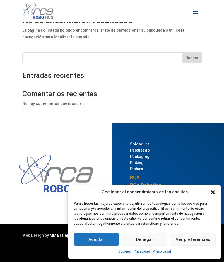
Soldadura (140, 144)
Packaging (140, 156)
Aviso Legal (162, 251)
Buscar (192, 58)
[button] (213, 192)
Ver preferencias (193, 239)
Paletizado (140, 150)
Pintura (136, 169)
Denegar (144, 239)
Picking (137, 162)
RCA (135, 177)
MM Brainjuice (63, 235)
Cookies (124, 251)
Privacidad (142, 251)
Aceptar (96, 239)
